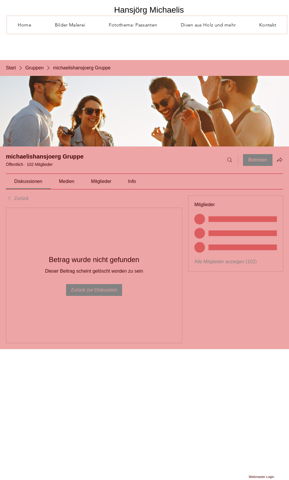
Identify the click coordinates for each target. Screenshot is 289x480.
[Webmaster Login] (261, 477)
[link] (28, 181)
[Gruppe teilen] (279, 159)
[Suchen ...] (229, 160)
